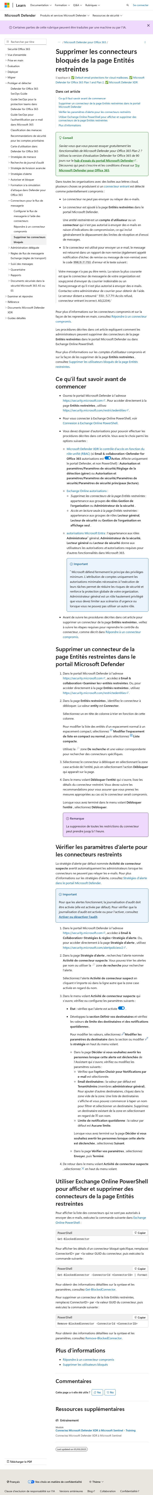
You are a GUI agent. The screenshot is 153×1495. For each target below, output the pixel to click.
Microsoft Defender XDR (123, 82)
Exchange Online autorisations (87, 491)
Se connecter (140, 5)
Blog (90, 1491)
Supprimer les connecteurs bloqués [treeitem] (29, 239)
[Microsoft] (7, 5)
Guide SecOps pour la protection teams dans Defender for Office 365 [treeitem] (24, 104)
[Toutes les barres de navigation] (59, 42)
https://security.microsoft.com (83, 400)
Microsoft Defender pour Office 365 (85, 42)
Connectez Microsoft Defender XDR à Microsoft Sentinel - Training (95, 1430)
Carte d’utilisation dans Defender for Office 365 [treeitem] (24, 148)
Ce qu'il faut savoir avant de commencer (82, 98)
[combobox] (25, 42)
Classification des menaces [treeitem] (26, 130)
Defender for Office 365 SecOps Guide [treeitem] (24, 91)
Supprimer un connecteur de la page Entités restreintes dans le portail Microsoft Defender (99, 105)
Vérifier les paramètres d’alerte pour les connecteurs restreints (95, 112)
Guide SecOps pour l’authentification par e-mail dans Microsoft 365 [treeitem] (27, 119)
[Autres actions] (145, 42)
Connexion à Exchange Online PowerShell (90, 423)
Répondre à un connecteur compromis (88, 1359)
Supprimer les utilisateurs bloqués (85, 1364)
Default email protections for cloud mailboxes (101, 77)
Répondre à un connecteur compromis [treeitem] (29, 229)
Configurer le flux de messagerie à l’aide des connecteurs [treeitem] (27, 216)
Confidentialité (128, 1491)
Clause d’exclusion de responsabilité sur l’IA (30, 1491)
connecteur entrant (116, 186)
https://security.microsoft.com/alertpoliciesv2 (93, 947)
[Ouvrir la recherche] (127, 5)
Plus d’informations (70, 125)
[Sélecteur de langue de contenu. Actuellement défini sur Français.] (13, 1482)
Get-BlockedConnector (100, 1289)
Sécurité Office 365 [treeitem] (19, 49)
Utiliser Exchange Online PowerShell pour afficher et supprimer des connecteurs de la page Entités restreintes (97, 118)
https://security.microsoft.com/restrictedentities (94, 410)
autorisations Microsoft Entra (86, 533)
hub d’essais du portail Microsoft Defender (104, 160)
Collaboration (108, 1491)
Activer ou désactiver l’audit (78, 917)
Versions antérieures (71, 1491)
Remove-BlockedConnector (103, 1338)
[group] (102, 1275)
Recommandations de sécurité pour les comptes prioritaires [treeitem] (28, 138)
